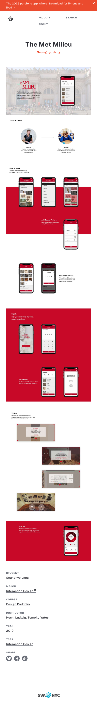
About (43, 24)
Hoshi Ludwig (16, 617)
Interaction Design (19, 591)
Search (71, 17)
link (25, 658)
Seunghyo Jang (48, 52)
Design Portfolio (18, 604)
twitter (9, 658)
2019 (10, 630)
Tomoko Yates (38, 617)
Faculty (44, 17)
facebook (17, 658)
